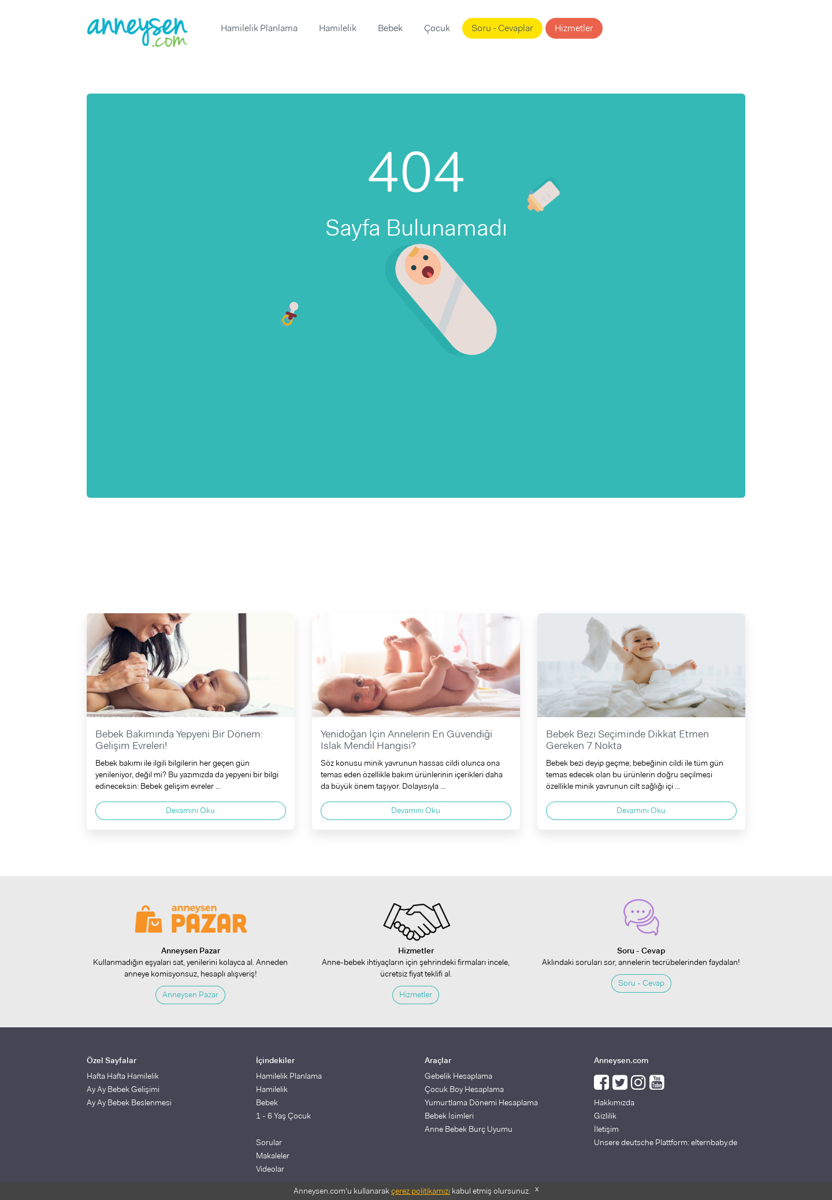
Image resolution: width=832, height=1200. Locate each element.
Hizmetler (574, 28)
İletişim (606, 1129)
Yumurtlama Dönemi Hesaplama (481, 1102)
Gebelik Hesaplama (458, 1076)
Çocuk (437, 28)
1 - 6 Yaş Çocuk (283, 1115)
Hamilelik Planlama (259, 28)
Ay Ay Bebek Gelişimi (123, 1089)
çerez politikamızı (420, 1191)
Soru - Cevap (641, 983)
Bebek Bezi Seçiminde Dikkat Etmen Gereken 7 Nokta (627, 739)
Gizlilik (605, 1115)
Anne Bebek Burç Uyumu (468, 1129)
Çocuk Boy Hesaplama (464, 1089)
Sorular (269, 1142)
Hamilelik (337, 28)
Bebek (390, 28)
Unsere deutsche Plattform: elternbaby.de (665, 1142)
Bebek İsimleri (449, 1115)
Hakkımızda (614, 1102)
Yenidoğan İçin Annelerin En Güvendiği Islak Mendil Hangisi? (406, 739)
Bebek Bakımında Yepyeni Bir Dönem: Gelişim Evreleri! (179, 739)
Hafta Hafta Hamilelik (123, 1076)
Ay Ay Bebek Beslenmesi (129, 1102)
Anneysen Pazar (190, 994)
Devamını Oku (190, 810)
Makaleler (272, 1155)
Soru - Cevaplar (502, 28)
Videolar (270, 1169)
